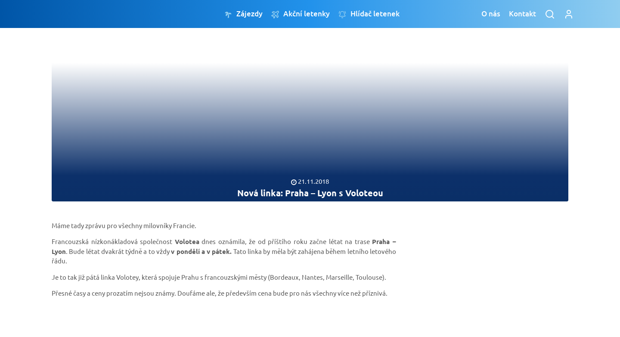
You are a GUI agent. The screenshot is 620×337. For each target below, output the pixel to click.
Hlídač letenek (369, 14)
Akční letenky (300, 14)
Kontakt (522, 14)
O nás (490, 14)
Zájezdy (243, 14)
